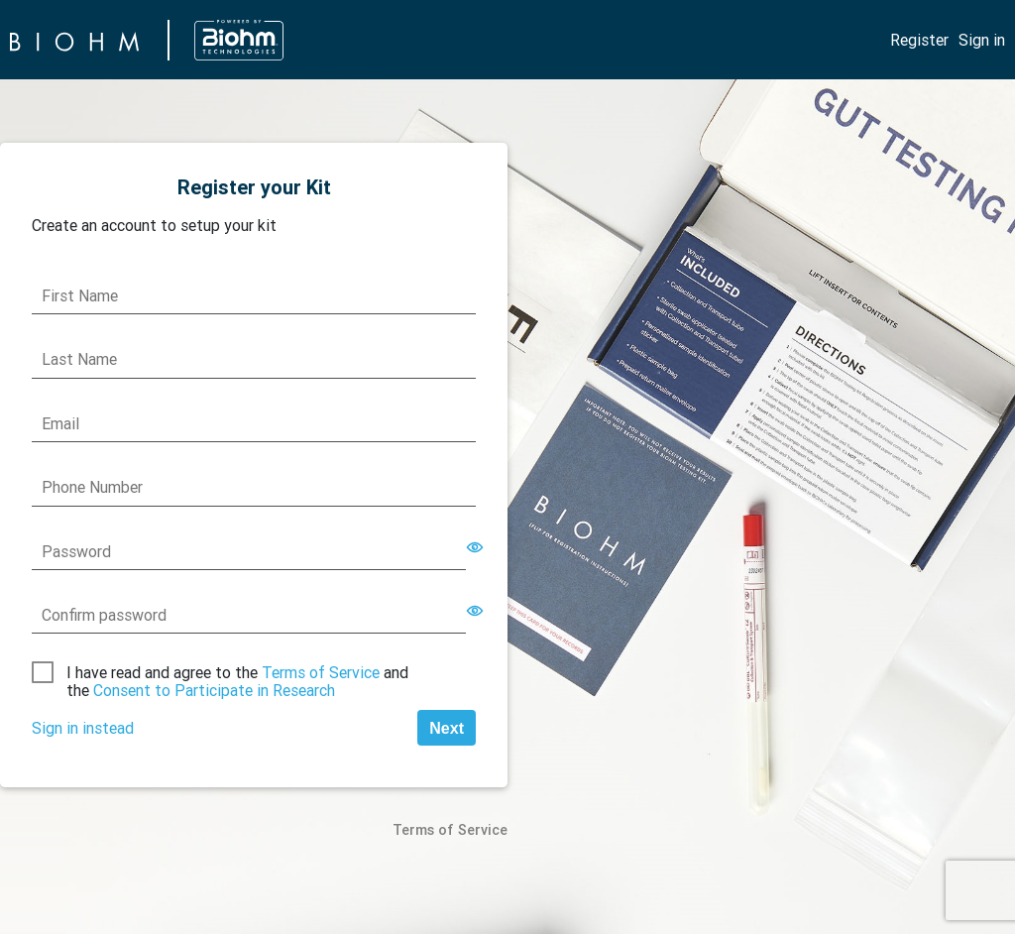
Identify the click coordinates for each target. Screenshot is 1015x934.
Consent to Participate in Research (214, 690)
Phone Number (92, 487)
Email (60, 423)
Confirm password (104, 615)
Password (76, 551)
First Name (80, 295)
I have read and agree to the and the (237, 680)
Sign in (982, 40)
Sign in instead (83, 728)
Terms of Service (321, 672)
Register (919, 40)
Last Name (79, 359)
